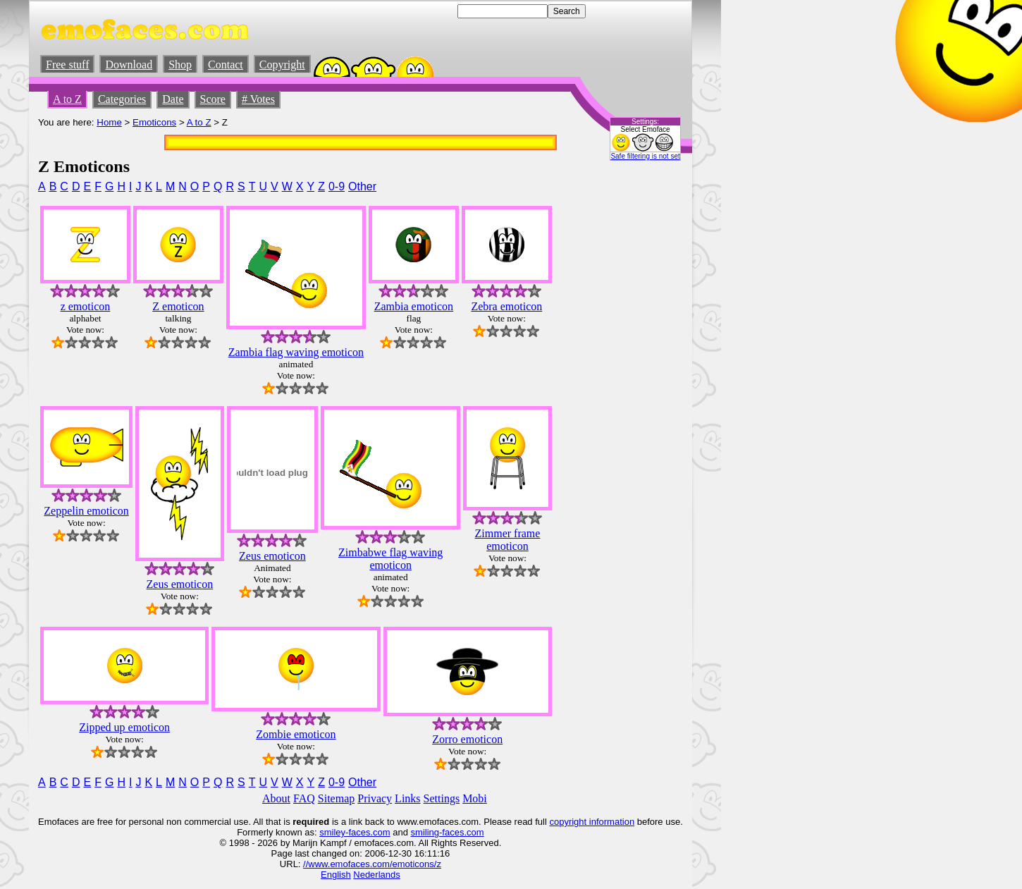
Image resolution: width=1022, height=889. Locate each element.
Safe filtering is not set (644, 156)
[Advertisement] (640, 388)
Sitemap (336, 798)
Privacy (374, 798)
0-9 (336, 186)
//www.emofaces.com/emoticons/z (372, 864)
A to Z (67, 99)
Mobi (474, 798)
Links (407, 798)
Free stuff (67, 64)
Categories (122, 99)
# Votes (258, 99)
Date (172, 99)
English (336, 874)
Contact (225, 64)
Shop (180, 64)
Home (109, 122)
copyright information (591, 821)
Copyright (282, 64)
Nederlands (376, 874)
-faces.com (367, 832)
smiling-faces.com (447, 832)
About (276, 798)
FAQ (304, 798)
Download (128, 64)
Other (362, 186)
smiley (332, 832)
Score (213, 99)
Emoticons (154, 122)
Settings (442, 798)
